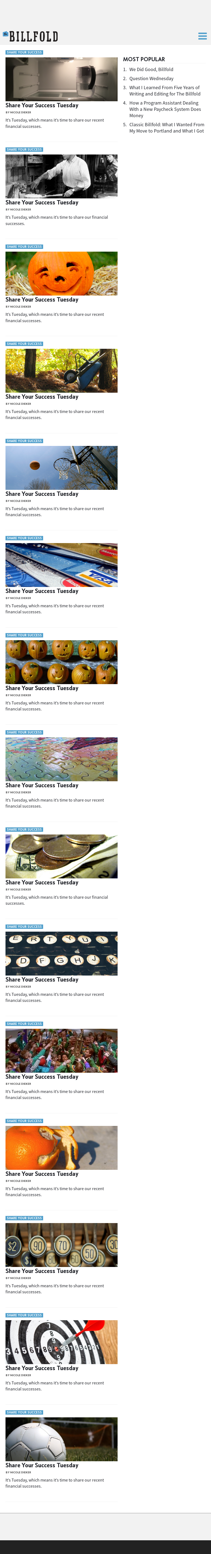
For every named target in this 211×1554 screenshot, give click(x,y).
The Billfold (30, 36)
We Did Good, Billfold (151, 69)
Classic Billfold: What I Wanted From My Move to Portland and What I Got (166, 127)
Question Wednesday (151, 78)
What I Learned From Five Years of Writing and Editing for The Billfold (165, 90)
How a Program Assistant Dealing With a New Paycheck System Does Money (165, 109)
